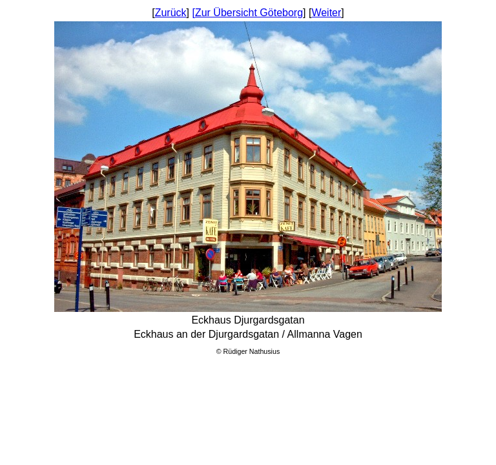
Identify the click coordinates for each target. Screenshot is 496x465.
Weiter (326, 12)
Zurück (171, 12)
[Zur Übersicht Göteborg (247, 12)
